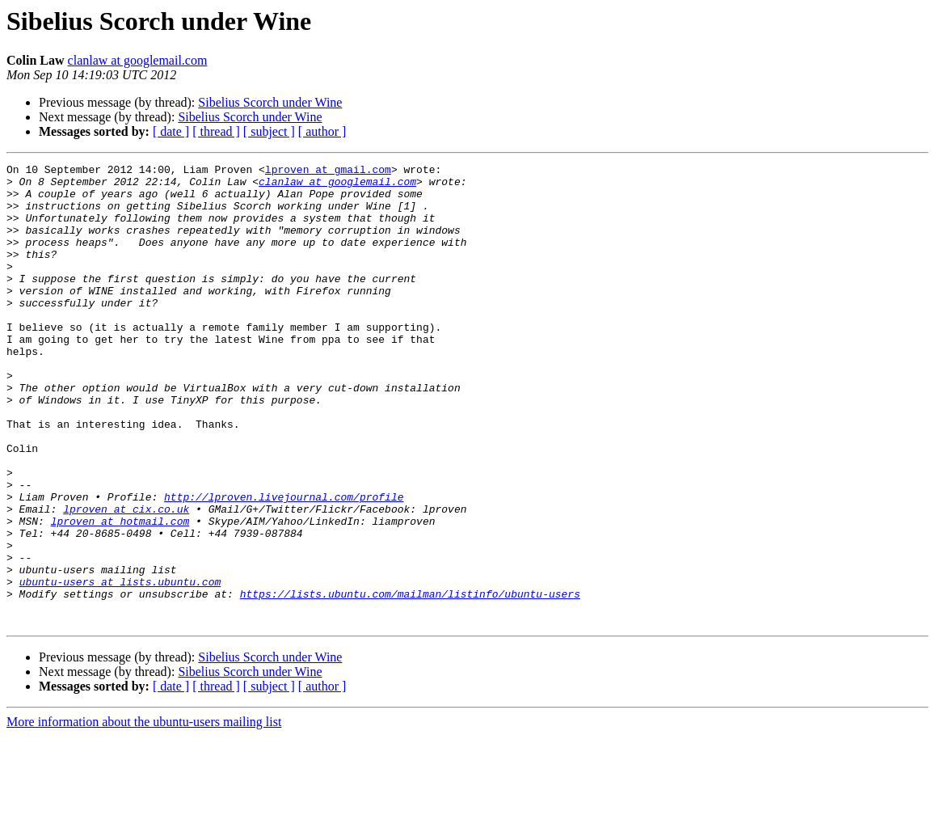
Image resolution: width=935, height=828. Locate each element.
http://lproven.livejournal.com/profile (283, 564)
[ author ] (322, 131)
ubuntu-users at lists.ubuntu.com (120, 666)
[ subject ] (269, 131)
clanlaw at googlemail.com (138, 60)
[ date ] (171, 131)
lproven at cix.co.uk (126, 579)
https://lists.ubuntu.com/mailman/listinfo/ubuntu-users (410, 681)
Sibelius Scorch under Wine (270, 102)
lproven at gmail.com (328, 171)
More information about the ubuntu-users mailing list (143, 814)
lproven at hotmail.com (120, 593)
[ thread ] (216, 131)
